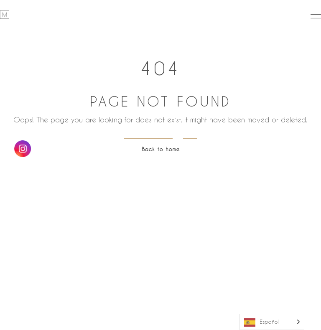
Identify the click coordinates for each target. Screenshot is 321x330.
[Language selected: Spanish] (271, 322)
